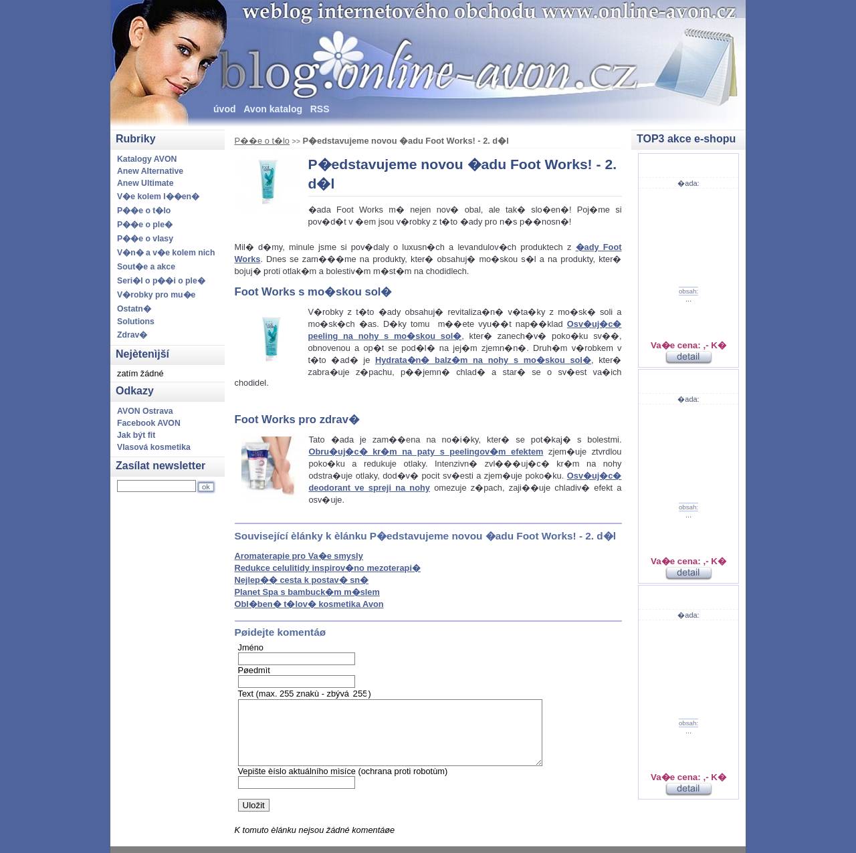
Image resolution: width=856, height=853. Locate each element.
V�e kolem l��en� (158, 196)
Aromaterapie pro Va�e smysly (299, 556)
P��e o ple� (145, 224)
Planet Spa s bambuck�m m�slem (307, 592)
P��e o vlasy (145, 238)
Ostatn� (134, 309)
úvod (224, 109)
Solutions (135, 321)
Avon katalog (272, 109)
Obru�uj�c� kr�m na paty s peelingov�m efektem (426, 452)
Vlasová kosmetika (154, 447)
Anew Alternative (150, 171)
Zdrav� (132, 335)
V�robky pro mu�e (156, 294)
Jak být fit (136, 435)
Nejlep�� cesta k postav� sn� (302, 580)
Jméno (250, 647)
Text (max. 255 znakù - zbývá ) (304, 694)
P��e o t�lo (262, 141)
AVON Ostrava (145, 411)
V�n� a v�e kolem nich (166, 252)
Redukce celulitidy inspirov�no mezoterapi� (328, 568)
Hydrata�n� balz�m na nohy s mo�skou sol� (483, 360)
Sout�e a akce (146, 266)
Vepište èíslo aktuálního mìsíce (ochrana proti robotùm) (343, 771)
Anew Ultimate (145, 183)
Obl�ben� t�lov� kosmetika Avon (309, 604)
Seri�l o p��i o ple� (161, 280)
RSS (320, 109)
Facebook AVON (149, 423)
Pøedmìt (254, 670)
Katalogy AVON (147, 159)
